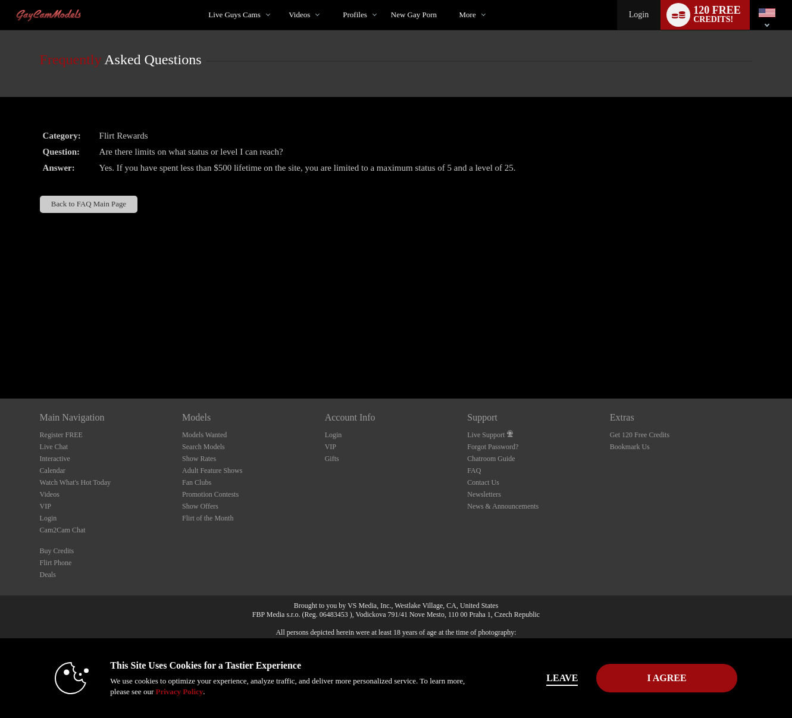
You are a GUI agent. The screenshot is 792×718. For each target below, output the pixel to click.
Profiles (355, 14)
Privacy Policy (179, 691)
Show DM (0, 354)
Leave (562, 678)
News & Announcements (503, 506)
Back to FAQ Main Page (88, 204)
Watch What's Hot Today (75, 482)
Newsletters (484, 494)
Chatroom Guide (491, 458)
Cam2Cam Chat (63, 530)
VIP (45, 506)
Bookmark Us (630, 447)
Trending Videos (278, 0)
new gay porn (414, 14)
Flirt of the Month (207, 518)
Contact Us (483, 482)
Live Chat (54, 447)
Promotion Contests (210, 494)
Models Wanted (204, 435)
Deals (48, 574)
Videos (299, 14)
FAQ (474, 470)
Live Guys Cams (234, 14)
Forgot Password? (492, 447)
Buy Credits (57, 551)
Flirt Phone (56, 563)
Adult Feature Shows (212, 470)
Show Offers (200, 506)
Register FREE (61, 435)
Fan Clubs (196, 482)
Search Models (203, 447)
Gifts (332, 458)
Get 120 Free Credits (639, 435)
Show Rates (199, 458)
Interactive (55, 458)
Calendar (52, 470)
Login (639, 14)
